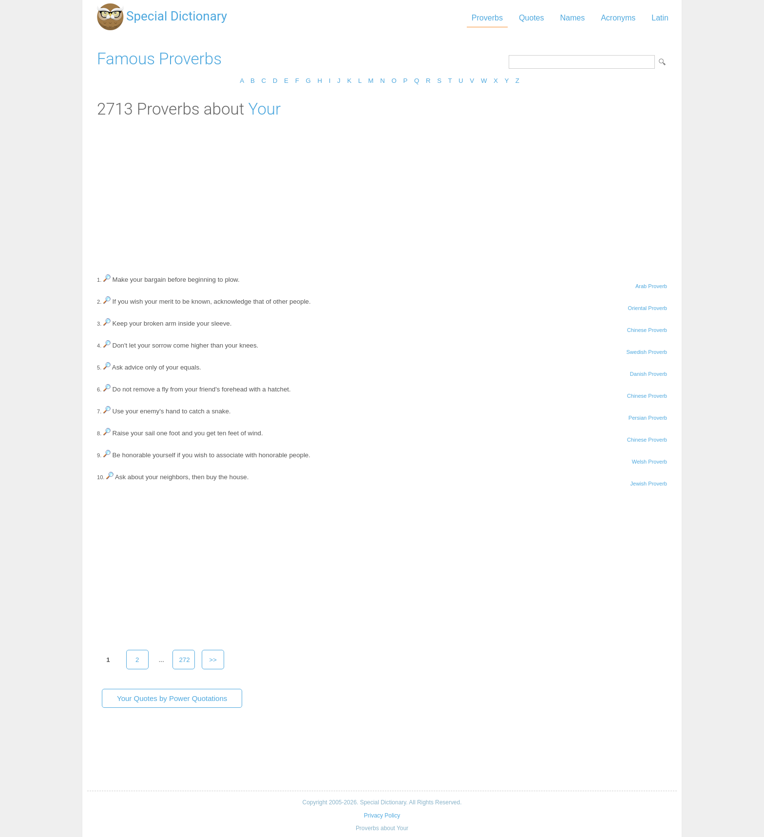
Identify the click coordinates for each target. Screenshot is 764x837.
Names (572, 18)
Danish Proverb (648, 374)
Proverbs (487, 18)
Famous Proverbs (159, 58)
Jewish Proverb (648, 484)
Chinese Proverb (647, 330)
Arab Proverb (651, 286)
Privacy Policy (382, 815)
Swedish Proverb (646, 352)
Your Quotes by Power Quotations (172, 698)
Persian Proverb (648, 418)
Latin (659, 18)
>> (213, 659)
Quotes (531, 18)
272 (184, 659)
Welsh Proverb (649, 462)
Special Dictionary (176, 16)
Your (264, 108)
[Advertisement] (382, 191)
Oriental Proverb (647, 308)
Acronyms (618, 18)
